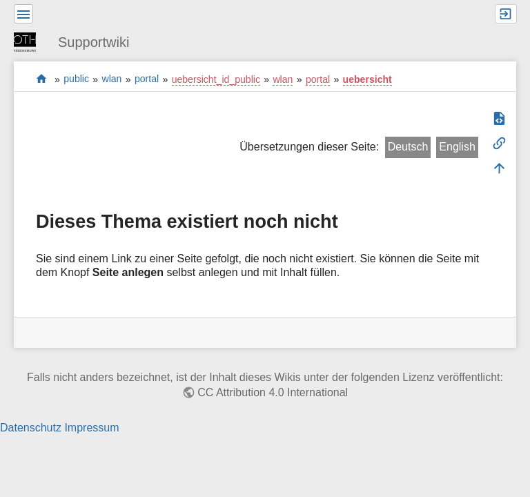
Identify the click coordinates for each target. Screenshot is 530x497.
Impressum (91, 427)
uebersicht (367, 79)
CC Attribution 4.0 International (272, 392)
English (457, 147)
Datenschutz (30, 427)
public (76, 79)
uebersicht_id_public (216, 79)
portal (41, 79)
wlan (112, 79)
